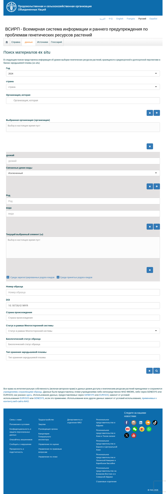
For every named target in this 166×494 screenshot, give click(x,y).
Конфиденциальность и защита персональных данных (20, 432)
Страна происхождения (19, 312)
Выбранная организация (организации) (28, 120)
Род (8, 195)
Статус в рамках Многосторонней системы (29, 325)
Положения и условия (19, 424)
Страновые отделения (106, 481)
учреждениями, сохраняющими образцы (22, 391)
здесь (29, 394)
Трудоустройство (46, 419)
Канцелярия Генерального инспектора (44, 436)
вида (8, 207)
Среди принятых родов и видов (76, 277)
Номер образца (14, 286)
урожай (10, 155)
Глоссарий (56, 42)
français (131, 18)
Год (8, 68)
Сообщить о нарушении (20, 444)
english (119, 18)
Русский (142, 18)
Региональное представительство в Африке (105, 422)
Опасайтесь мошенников (21, 439)
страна (10, 81)
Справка (15, 42)
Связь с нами (16, 419)
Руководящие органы (48, 429)
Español (153, 18)
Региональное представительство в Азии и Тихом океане (105, 433)
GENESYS (89, 394)
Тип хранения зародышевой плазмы (26, 352)
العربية (102, 18)
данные (29, 42)
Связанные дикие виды (19, 167)
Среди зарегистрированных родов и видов (32, 277)
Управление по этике (47, 456)
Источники (42, 42)
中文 (111, 18)
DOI (8, 299)
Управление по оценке (48, 444)
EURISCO (104, 394)
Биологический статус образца (23, 338)
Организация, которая (18, 94)
